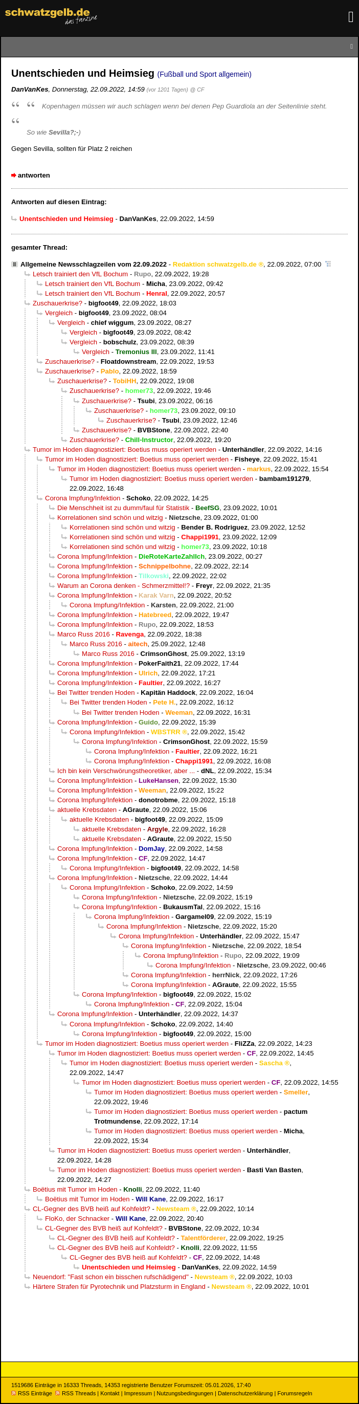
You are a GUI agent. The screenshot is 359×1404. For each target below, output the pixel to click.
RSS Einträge (31, 1393)
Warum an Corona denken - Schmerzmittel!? (123, 585)
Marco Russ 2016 (83, 634)
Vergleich (59, 313)
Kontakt (109, 1393)
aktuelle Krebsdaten (87, 810)
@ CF (197, 89)
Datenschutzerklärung (245, 1393)
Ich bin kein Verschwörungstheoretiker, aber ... (126, 771)
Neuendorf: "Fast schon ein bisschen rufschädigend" (111, 1277)
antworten (34, 175)
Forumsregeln (294, 1393)
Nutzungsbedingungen (184, 1393)
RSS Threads (75, 1393)
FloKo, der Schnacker (77, 1218)
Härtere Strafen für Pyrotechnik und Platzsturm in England (119, 1286)
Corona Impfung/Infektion (82, 498)
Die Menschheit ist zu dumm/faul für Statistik (123, 508)
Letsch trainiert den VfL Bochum (80, 274)
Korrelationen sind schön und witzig (110, 517)
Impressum (138, 1393)
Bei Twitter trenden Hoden (96, 692)
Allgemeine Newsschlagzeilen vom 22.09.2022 (93, 264)
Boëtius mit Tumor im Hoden (75, 1189)
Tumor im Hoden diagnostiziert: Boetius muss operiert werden (124, 449)
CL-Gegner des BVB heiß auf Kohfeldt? (91, 1209)
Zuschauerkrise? (57, 303)
